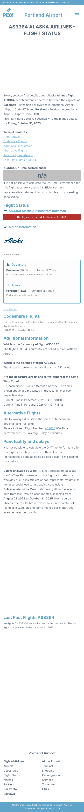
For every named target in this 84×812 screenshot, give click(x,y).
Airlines (8, 779)
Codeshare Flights (15, 141)
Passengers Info (52, 775)
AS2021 (50, 428)
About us (68, 805)
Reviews (9, 793)
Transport (48, 784)
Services (47, 779)
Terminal (47, 766)
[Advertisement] (42, 66)
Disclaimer (47, 805)
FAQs (45, 789)
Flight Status (11, 136)
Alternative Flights (15, 150)
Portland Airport (43, 15)
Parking (8, 784)
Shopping (48, 770)
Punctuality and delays (18, 155)
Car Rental (10, 789)
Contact (58, 805)
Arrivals (8, 766)
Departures (10, 770)
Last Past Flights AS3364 (19, 160)
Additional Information (17, 146)
